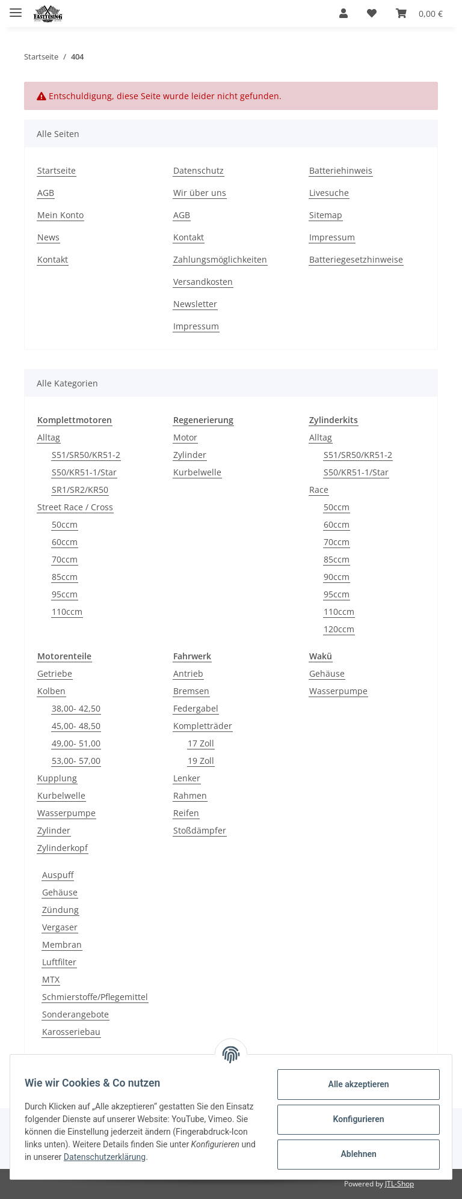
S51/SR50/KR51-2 (86, 454)
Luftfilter (59, 962)
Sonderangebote (75, 1014)
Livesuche (329, 192)
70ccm (65, 559)
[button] (343, 13)
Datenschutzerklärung (197, 1157)
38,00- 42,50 (76, 708)
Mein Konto (60, 215)
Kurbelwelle (197, 472)
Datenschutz (198, 170)
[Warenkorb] (419, 13)
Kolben (51, 691)
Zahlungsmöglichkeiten (220, 259)
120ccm (339, 629)
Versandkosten (203, 281)
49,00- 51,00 (76, 743)
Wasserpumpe (66, 813)
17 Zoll (201, 743)
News (48, 237)
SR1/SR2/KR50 (80, 489)
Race (318, 489)
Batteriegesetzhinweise (356, 259)
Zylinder (189, 454)
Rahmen (190, 795)
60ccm (65, 542)
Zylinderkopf (62, 847)
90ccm (337, 576)
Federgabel (195, 708)
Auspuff (57, 874)
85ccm (65, 576)
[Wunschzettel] (371, 13)
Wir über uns (199, 192)
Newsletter (195, 304)
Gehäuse (327, 673)
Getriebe (54, 673)
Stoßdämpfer (199, 830)
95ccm (65, 594)
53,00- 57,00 (76, 760)
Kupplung (57, 778)
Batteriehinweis (340, 170)
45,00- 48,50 (76, 725)
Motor (185, 437)
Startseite (56, 170)
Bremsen (191, 691)
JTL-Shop (399, 1184)
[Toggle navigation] (16, 7)
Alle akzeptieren (353, 1084)
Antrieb (188, 673)
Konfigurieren (353, 1119)
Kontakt (52, 259)
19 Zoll (201, 760)
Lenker (186, 778)
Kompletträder (202, 725)
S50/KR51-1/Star (84, 472)
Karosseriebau (71, 1031)
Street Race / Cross (75, 507)
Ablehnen (353, 1154)
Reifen (186, 813)
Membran (62, 944)
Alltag (48, 437)
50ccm (65, 524)
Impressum (196, 326)
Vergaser (60, 927)
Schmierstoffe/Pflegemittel (95, 996)
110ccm (67, 611)
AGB (45, 192)
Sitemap (325, 215)
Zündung (60, 909)
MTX (51, 979)
